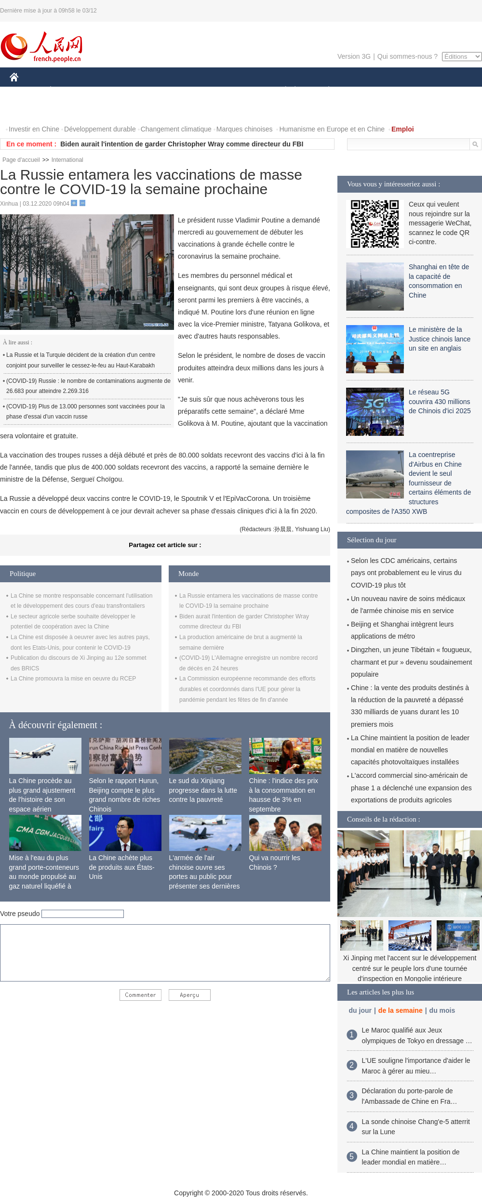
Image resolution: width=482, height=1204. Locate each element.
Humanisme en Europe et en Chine (332, 129)
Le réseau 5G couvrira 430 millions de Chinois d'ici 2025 (440, 401)
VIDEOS (68, 110)
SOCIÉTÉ (281, 91)
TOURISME (403, 91)
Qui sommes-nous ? (407, 56)
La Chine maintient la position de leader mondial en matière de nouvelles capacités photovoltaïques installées (410, 750)
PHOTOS (29, 110)
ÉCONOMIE (68, 91)
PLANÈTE (324, 91)
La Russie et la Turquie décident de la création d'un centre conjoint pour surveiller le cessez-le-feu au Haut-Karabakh (80, 360)
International (67, 160)
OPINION (449, 91)
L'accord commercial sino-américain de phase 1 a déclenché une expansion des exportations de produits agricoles (411, 787)
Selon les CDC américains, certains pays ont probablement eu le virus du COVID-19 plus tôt (406, 573)
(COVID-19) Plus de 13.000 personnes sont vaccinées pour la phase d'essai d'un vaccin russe (85, 411)
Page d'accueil (21, 160)
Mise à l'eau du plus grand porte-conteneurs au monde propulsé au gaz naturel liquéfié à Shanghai (44, 876)
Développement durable (100, 129)
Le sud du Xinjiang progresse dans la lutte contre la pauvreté (203, 790)
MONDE (112, 91)
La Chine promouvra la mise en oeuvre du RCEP (73, 678)
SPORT (362, 91)
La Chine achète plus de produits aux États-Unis (122, 867)
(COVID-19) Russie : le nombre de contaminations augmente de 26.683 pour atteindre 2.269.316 (88, 386)
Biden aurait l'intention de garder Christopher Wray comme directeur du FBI (181, 144)
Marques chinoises (244, 129)
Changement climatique (176, 129)
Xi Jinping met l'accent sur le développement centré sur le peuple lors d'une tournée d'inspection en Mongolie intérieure (410, 968)
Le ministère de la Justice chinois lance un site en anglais (439, 339)
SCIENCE (195, 91)
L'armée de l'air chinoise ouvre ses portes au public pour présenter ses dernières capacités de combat (204, 876)
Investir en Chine (34, 129)
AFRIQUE (152, 91)
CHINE (26, 91)
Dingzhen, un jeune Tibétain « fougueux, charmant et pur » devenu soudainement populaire (411, 662)
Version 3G (354, 56)
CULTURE (238, 91)
